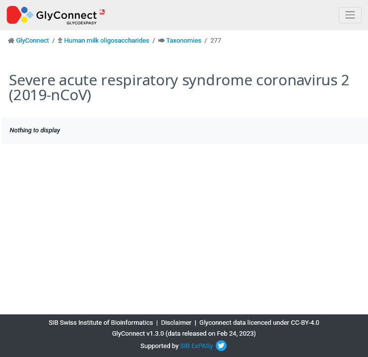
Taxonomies (183, 40)
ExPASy (202, 346)
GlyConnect (32, 40)
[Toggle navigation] (350, 15)
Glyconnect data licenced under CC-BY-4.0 (259, 322)
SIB (184, 346)
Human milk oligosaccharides (106, 40)
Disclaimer (176, 322)
